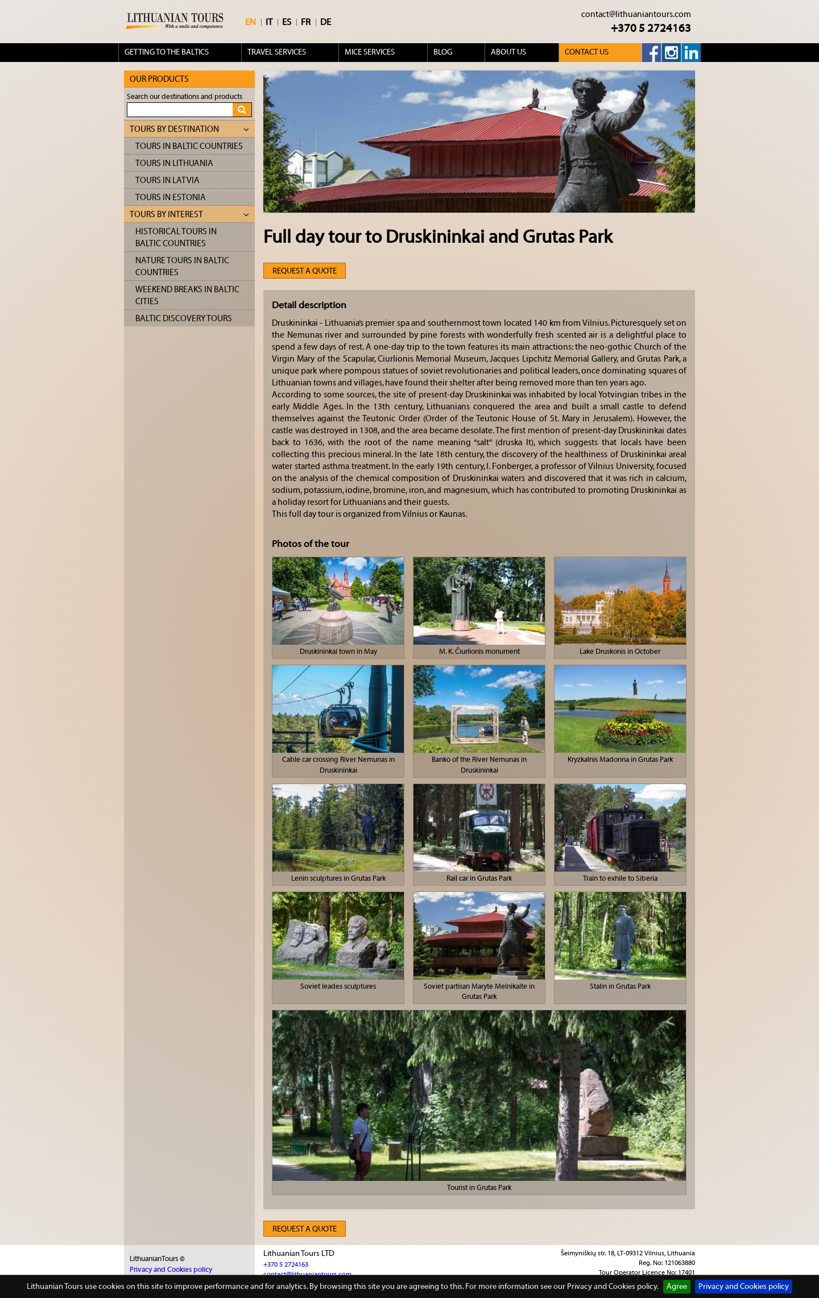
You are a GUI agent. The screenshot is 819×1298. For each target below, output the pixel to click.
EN (250, 22)
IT (269, 22)
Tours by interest (189, 215)
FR (306, 22)
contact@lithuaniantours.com (636, 14)
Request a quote (304, 271)
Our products (159, 79)
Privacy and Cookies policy (743, 1286)
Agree (677, 1286)
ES (286, 22)
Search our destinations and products (184, 96)
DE (325, 22)
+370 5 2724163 (651, 28)
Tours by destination (189, 129)
